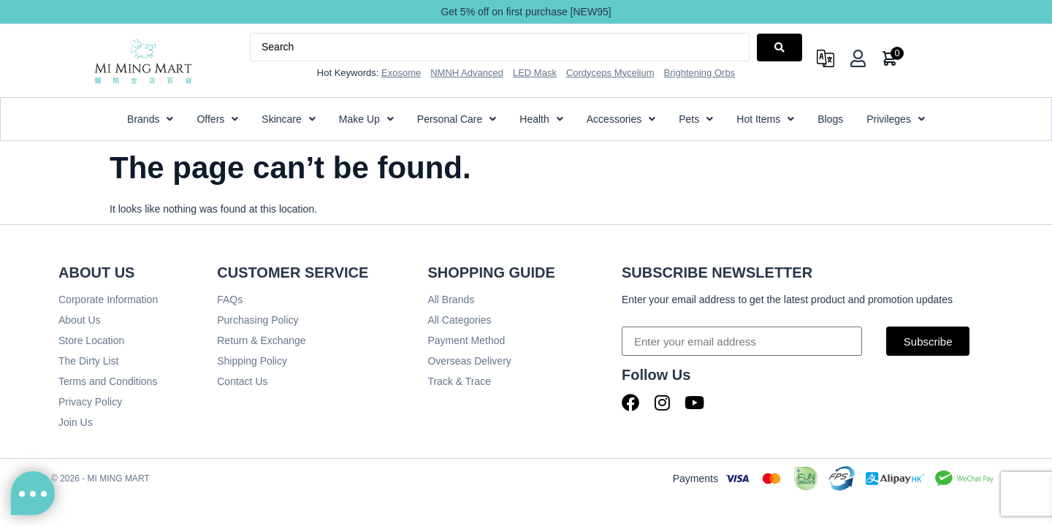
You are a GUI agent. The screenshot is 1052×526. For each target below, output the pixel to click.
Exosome (401, 72)
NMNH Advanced (466, 72)
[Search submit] (779, 47)
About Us (79, 320)
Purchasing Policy (257, 320)
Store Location (91, 340)
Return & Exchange (261, 340)
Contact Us (242, 381)
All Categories (459, 320)
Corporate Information (108, 299)
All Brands (450, 299)
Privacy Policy (90, 402)
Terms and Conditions (107, 381)
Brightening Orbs (700, 72)
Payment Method (466, 340)
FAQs (230, 299)
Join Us (75, 422)
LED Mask (535, 72)
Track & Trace (459, 381)
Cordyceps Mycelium (610, 72)
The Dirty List (88, 361)
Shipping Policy (252, 361)
